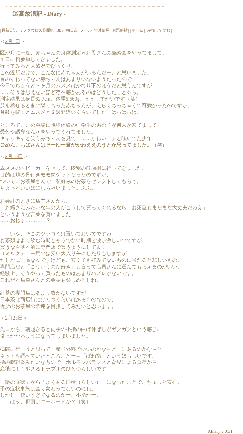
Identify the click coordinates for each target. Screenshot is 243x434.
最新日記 (9, 30)
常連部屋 (101, 30)
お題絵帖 (120, 30)
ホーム (137, 30)
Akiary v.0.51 (220, 431)
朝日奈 (72, 30)
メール (86, 30)
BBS (60, 30)
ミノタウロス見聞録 (37, 30)
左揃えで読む (158, 30)
